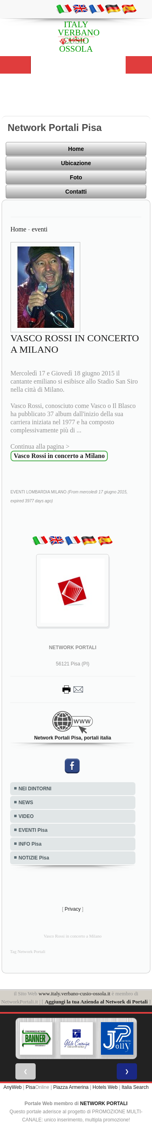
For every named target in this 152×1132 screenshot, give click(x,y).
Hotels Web (105, 1087)
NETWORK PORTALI (104, 1103)
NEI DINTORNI (35, 789)
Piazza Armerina (70, 1087)
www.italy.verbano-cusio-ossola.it (74, 993)
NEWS (26, 802)
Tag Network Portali (27, 951)
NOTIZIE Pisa (34, 858)
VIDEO (26, 816)
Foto (76, 177)
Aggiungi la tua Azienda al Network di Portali (96, 1002)
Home (76, 149)
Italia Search (135, 1087)
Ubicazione (76, 163)
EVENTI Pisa (33, 830)
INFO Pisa (30, 844)
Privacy (73, 909)
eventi (39, 229)
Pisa (30, 1087)
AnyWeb (12, 1087)
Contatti (76, 191)
